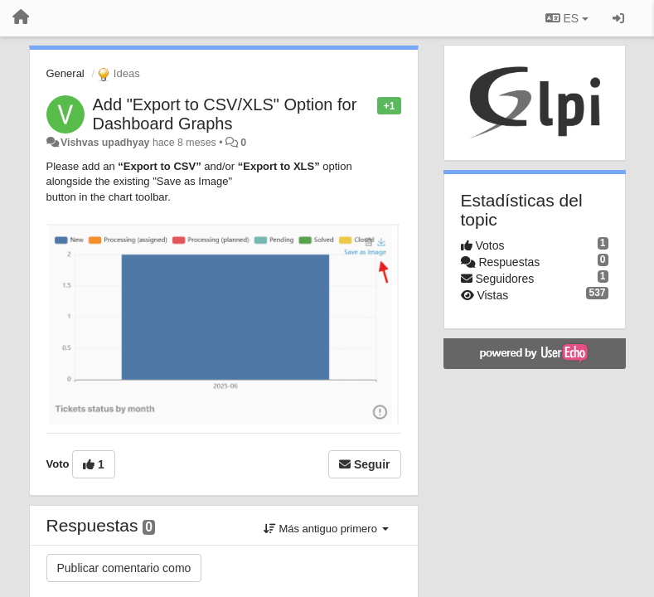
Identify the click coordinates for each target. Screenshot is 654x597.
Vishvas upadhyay (105, 142)
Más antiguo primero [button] (326, 528)
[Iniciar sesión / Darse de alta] (618, 18)
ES (567, 18)
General (65, 73)
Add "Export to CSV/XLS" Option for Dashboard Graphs (225, 114)
